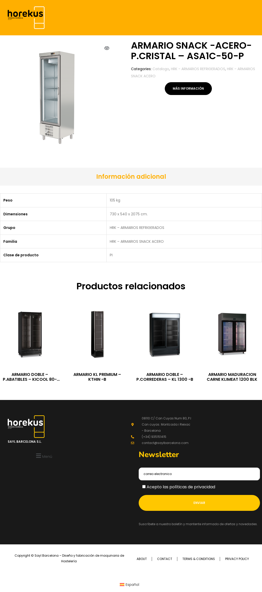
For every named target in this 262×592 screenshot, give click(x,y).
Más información (188, 88)
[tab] (131, 177)
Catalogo (160, 68)
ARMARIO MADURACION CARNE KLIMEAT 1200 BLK (232, 377)
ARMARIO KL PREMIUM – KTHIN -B (97, 377)
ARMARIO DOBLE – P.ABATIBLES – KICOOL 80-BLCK (30, 379)
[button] (43, 456)
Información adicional (131, 176)
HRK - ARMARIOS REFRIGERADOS (198, 68)
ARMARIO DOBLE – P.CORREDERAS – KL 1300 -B (164, 377)
